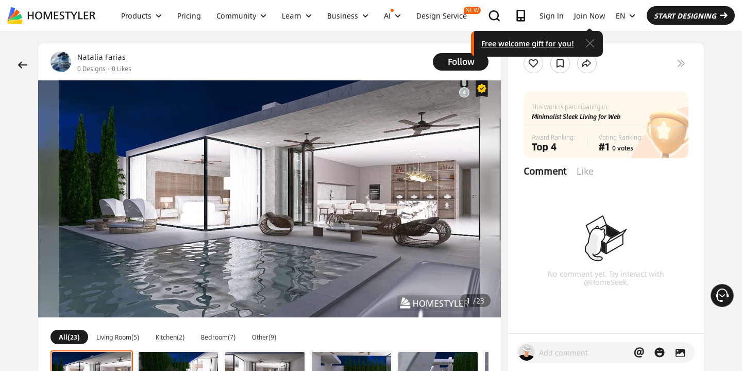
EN (625, 15)
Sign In (551, 15)
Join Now (589, 15)
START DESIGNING (691, 15)
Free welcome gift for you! (527, 43)
